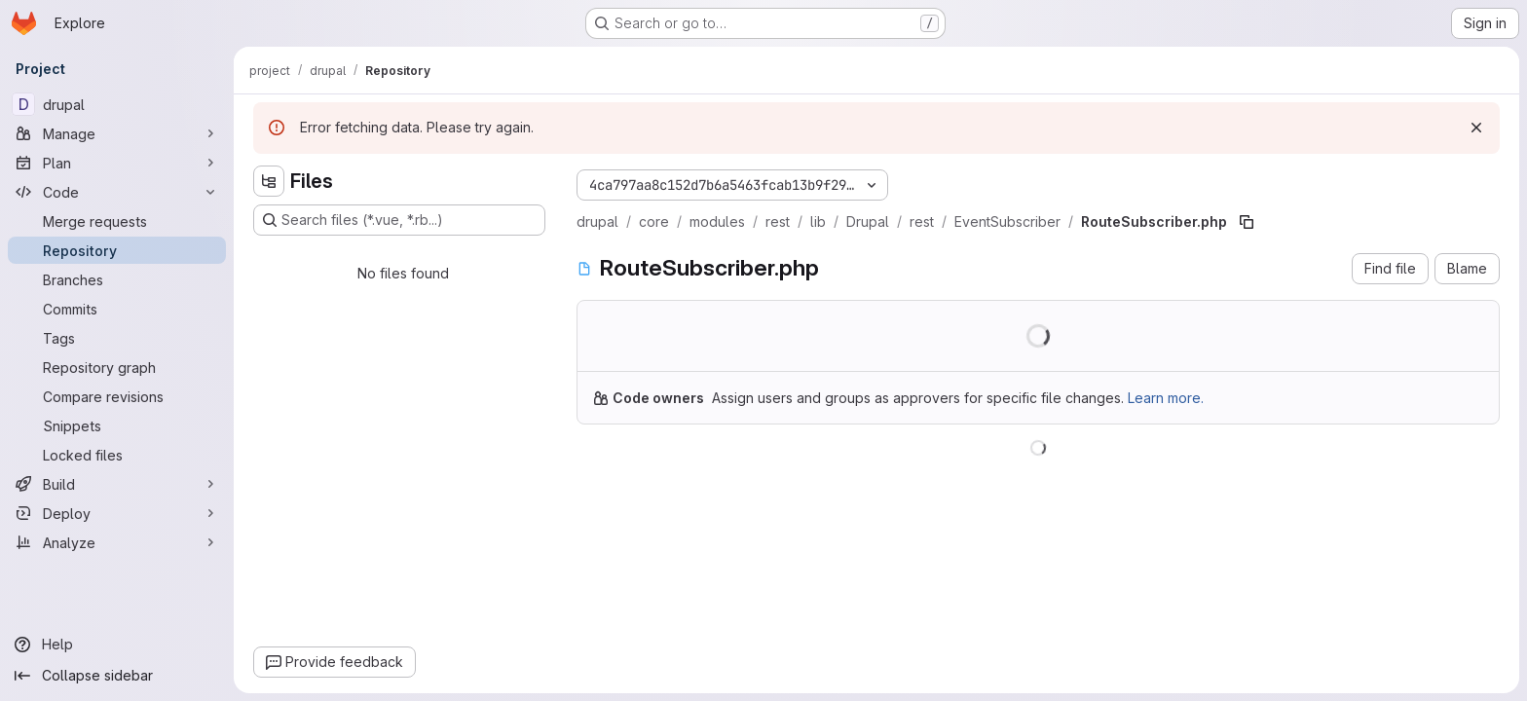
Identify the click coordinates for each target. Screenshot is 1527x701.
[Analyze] (117, 542)
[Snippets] (117, 425)
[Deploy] (117, 513)
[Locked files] (117, 454)
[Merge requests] (117, 221)
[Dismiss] (1476, 127)
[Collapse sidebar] (117, 675)
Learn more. (1166, 397)
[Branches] (117, 279)
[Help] (117, 644)
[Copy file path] (1246, 222)
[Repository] (117, 250)
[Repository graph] (117, 367)
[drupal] (117, 104)
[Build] (117, 484)
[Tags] (117, 337)
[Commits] (117, 308)
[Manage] (117, 133)
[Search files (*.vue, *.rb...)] (399, 220)
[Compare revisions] (117, 396)
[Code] (117, 191)
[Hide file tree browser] (268, 181)
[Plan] (117, 162)
